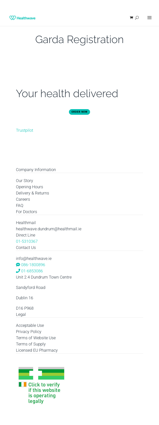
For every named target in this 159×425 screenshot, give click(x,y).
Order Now (79, 111)
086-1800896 (30, 264)
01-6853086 (29, 270)
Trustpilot (24, 130)
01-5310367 (27, 241)
